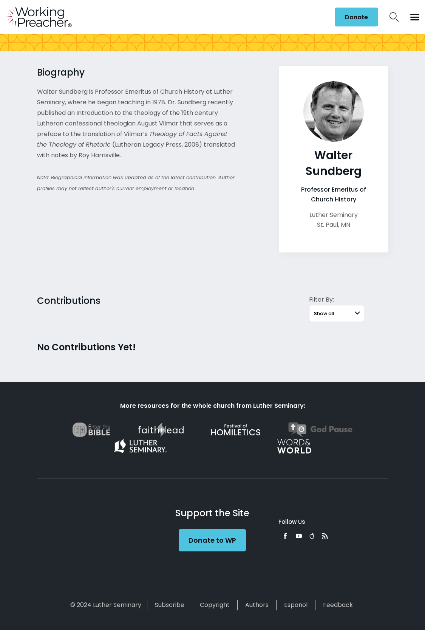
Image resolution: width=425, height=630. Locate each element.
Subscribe (169, 605)
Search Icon (394, 17)
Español (296, 605)
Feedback (338, 605)
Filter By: (321, 299)
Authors (257, 605)
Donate (356, 17)
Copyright (215, 605)
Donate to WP (212, 540)
